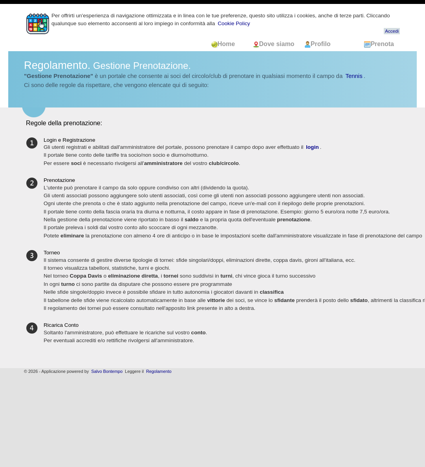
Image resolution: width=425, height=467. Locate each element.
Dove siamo (274, 44)
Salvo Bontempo (107, 371)
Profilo (317, 44)
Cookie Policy (234, 23)
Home (228, 44)
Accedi (392, 31)
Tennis (353, 75)
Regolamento (159, 371)
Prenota (379, 44)
